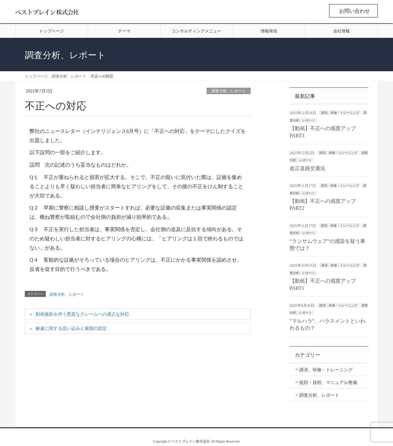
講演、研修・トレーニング (340, 112)
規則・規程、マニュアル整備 (328, 382)
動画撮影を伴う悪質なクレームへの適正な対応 (82, 314)
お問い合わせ (354, 11)
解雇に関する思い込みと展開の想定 (71, 328)
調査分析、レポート (228, 91)
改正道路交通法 (307, 168)
